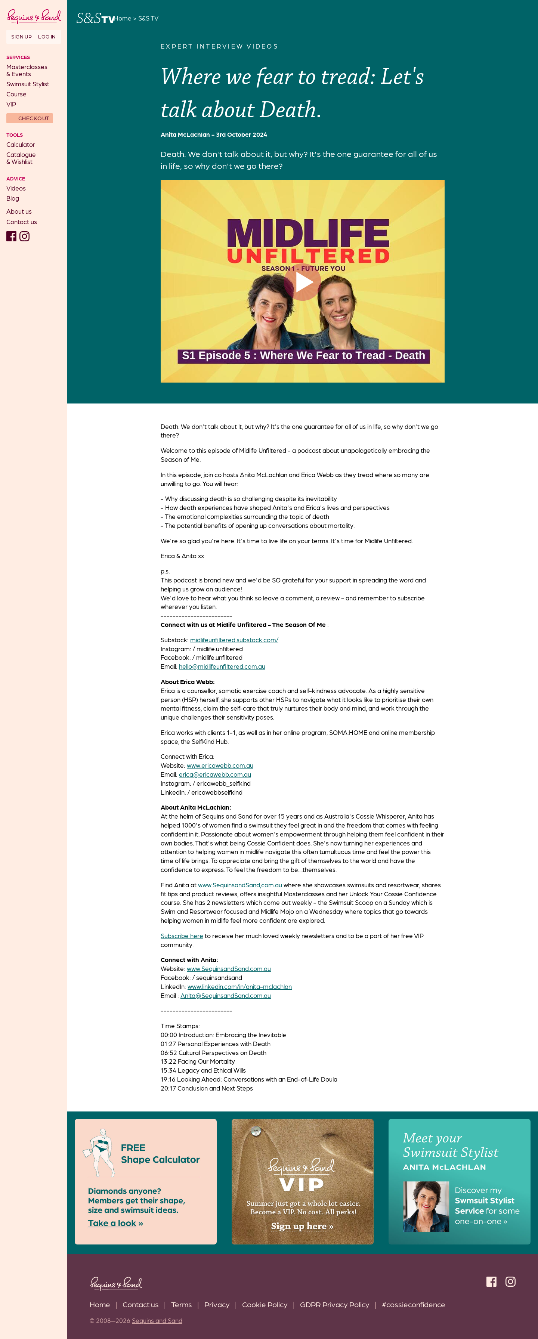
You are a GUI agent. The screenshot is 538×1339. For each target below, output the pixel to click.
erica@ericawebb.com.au (215, 774)
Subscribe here (182, 935)
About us (19, 211)
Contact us (21, 221)
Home (100, 1304)
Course (16, 94)
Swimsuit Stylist (27, 83)
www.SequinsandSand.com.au (229, 968)
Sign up (21, 36)
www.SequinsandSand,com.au (240, 884)
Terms (181, 1304)
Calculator (20, 144)
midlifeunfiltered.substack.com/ (234, 639)
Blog (12, 198)
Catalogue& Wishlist (21, 158)
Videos (16, 188)
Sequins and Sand (157, 1320)
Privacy (217, 1304)
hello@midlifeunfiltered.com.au (222, 666)
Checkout (34, 118)
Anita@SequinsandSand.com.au (225, 995)
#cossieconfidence (413, 1304)
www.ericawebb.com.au (220, 765)
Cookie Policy (265, 1304)
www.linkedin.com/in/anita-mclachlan (240, 986)
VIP (11, 104)
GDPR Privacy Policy (335, 1304)
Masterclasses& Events (26, 70)
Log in (47, 36)
